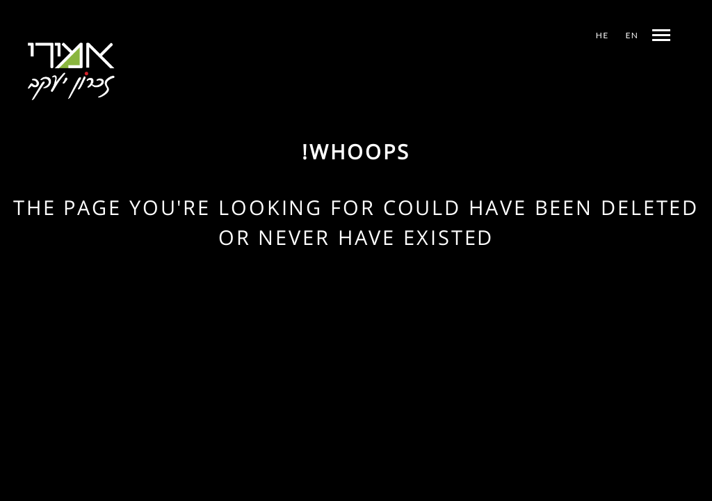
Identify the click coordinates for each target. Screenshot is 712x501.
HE (602, 35)
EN (632, 35)
